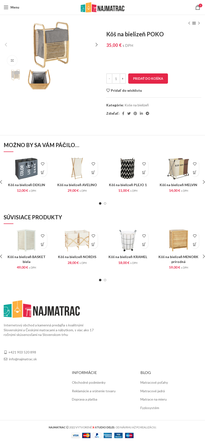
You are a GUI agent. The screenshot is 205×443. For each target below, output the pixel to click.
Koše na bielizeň (137, 105)
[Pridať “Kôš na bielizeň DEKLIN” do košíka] (43, 172)
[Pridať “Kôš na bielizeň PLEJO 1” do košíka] (144, 172)
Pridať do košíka (148, 79)
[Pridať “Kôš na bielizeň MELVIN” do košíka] (194, 172)
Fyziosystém (149, 408)
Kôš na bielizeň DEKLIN (26, 185)
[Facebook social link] (123, 113)
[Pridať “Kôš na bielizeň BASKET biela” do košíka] (43, 244)
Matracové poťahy (154, 382)
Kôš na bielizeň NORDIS (77, 257)
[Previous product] (189, 23)
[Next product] (198, 23)
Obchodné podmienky (89, 382)
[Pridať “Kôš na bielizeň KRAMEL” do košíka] (144, 244)
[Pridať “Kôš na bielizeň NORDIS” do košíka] (93, 244)
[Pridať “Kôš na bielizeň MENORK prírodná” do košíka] (194, 244)
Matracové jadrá (152, 391)
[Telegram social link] (147, 113)
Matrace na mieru (153, 399)
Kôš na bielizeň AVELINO (77, 185)
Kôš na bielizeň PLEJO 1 (128, 185)
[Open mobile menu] (11, 7)
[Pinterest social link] (135, 113)
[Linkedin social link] (141, 113)
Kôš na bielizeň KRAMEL (127, 257)
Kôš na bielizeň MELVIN (178, 185)
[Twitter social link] (129, 113)
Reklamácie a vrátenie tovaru (94, 391)
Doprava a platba (84, 399)
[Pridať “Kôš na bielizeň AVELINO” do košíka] (93, 172)
